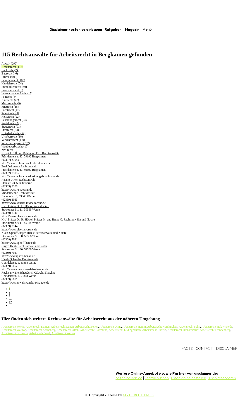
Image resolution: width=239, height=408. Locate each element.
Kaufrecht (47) (10, 100)
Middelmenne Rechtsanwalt (18, 193)
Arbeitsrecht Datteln (154, 329)
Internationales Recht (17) (16, 93)
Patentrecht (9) (10, 113)
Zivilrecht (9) (9, 149)
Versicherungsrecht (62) (15, 143)
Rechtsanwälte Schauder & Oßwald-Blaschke (28, 272)
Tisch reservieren (222, 378)
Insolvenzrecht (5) (12, 90)
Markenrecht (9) (11, 103)
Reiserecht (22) (10, 116)
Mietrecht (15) (10, 106)
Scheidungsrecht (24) (14, 119)
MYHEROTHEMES (138, 395)
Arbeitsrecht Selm (189, 326)
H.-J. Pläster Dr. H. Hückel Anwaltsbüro (25, 206)
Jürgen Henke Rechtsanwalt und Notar (24, 246)
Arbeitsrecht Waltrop (13, 329)
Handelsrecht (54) (12, 83)
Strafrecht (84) (10, 129)
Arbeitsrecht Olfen (68, 329)
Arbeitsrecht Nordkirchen (162, 326)
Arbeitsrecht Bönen (86, 326)
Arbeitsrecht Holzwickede (217, 326)
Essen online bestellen (188, 378)
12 (10, 302)
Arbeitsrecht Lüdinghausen (125, 329)
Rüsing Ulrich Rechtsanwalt (18, 179)
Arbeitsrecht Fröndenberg (215, 329)
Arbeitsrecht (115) (12, 66)
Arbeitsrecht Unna (110, 326)
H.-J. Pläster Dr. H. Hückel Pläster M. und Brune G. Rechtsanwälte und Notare (48, 219)
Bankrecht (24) (10, 70)
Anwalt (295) (9, 63)
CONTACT (204, 348)
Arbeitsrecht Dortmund (93, 329)
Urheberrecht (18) (12, 136)
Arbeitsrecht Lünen (62, 326)
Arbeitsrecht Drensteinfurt (182, 329)
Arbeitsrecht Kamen (37, 326)
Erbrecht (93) (9, 76)
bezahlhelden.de (129, 378)
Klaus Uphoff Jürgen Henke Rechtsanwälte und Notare (33, 232)
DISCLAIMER (227, 348)
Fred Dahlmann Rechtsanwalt (19, 166)
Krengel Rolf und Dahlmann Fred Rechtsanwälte (30, 153)
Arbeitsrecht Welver (63, 333)
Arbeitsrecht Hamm (134, 326)
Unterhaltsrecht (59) (13, 133)
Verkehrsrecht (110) (13, 139)
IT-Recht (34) (9, 96)
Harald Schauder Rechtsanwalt (19, 259)
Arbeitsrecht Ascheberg (41, 329)
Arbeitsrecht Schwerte (14, 333)
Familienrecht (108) (13, 80)
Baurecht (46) (9, 73)
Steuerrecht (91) (11, 126)
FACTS (187, 348)
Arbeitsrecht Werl (39, 333)
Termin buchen (157, 378)
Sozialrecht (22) (10, 123)
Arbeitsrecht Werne (12, 326)
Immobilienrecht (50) (14, 86)
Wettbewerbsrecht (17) (14, 146)
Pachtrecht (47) (10, 110)
